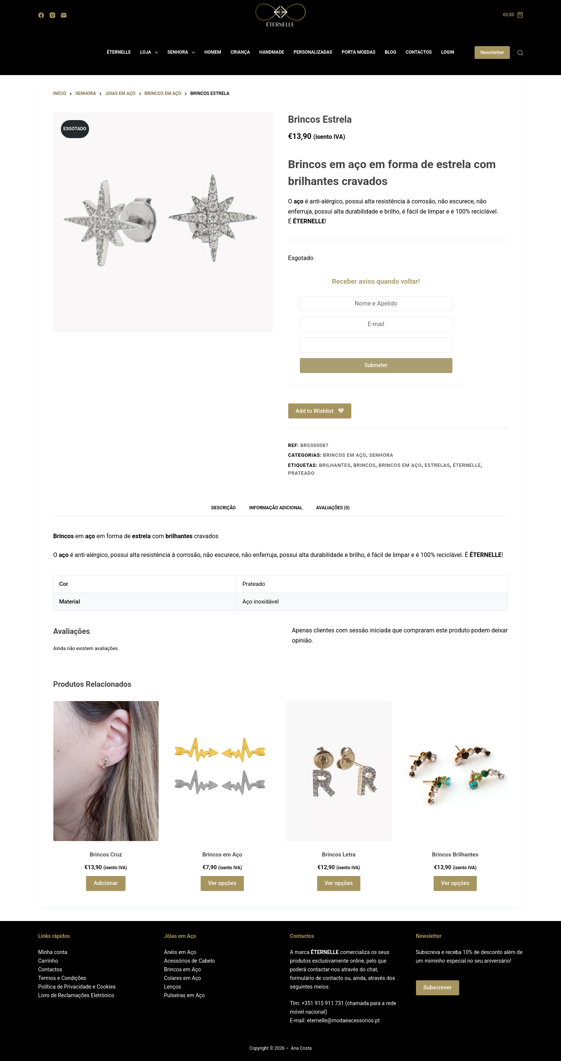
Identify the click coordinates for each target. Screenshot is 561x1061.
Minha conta (52, 952)
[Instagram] (52, 15)
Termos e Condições (62, 978)
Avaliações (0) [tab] (332, 507)
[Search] (520, 53)
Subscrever (437, 987)
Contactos (50, 969)
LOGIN (447, 52)
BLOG (390, 52)
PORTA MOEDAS (358, 52)
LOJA (150, 52)
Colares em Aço (182, 978)
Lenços (172, 987)
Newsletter (492, 52)
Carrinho (48, 961)
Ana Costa (301, 1048)
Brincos (364, 465)
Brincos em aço (344, 455)
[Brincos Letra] (339, 771)
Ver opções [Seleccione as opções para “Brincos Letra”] (339, 883)
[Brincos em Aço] (222, 771)
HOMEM (212, 52)
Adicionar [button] (106, 883)
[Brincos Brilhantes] (455, 771)
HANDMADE (271, 52)
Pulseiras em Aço (184, 995)
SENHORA (182, 52)
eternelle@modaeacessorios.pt (343, 1020)
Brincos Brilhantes (455, 854)
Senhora (381, 455)
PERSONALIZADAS (312, 52)
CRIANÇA (240, 52)
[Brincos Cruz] (106, 771)
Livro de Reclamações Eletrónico (76, 995)
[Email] (64, 15)
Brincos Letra (338, 854)
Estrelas (437, 465)
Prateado (301, 473)
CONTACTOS (418, 52)
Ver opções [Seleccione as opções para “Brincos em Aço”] (222, 883)
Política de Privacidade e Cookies (77, 987)
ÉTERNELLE (119, 52)
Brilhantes (335, 465)
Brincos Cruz (105, 854)
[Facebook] (41, 15)
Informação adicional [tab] (275, 507)
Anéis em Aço (180, 952)
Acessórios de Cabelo (189, 961)
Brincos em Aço (400, 465)
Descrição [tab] (223, 507)
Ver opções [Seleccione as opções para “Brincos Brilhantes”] (455, 883)
